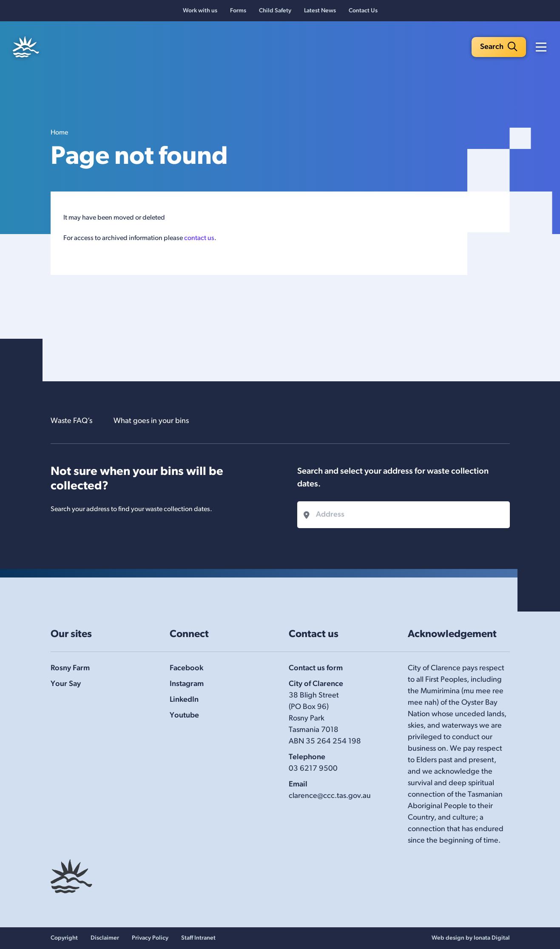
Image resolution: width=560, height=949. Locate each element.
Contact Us (363, 11)
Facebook (186, 668)
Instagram (187, 684)
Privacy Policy (150, 938)
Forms (238, 11)
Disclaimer (105, 938)
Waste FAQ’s (71, 421)
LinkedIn (184, 700)
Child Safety (275, 11)
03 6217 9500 (313, 769)
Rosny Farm (70, 668)
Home (59, 132)
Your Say (66, 684)
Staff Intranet (198, 938)
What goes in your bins (151, 421)
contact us (199, 238)
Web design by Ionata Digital (471, 938)
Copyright (64, 938)
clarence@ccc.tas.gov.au (330, 796)
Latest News (320, 11)
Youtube (184, 716)
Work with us (200, 11)
